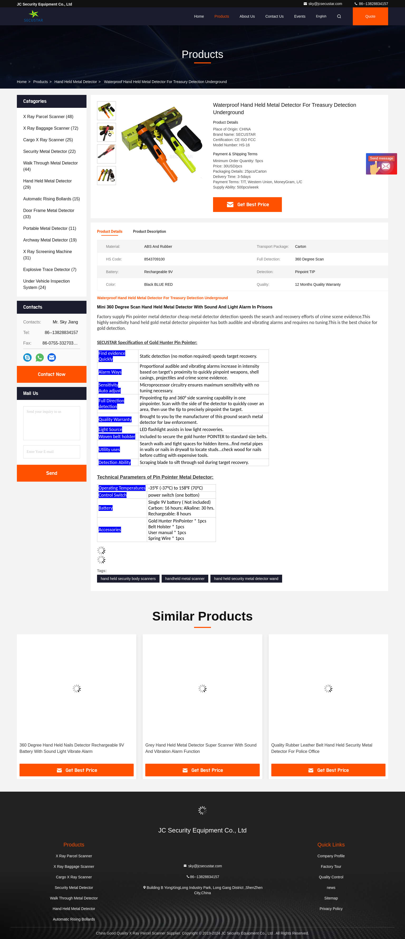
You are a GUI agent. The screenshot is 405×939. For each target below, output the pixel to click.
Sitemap (331, 898)
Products (222, 16)
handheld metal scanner (185, 579)
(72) (50, 128)
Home (199, 16)
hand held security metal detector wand (246, 579)
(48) (48, 116)
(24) (46, 284)
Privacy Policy (331, 909)
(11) (49, 228)
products (40, 82)
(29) (47, 184)
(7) (49, 269)
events (300, 16)
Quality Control (331, 877)
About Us (247, 16)
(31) (47, 254)
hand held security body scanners (128, 579)
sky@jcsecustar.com (323, 4)
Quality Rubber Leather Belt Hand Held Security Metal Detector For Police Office (321, 748)
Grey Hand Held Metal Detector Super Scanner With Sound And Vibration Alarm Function (201, 748)
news (331, 887)
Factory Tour (331, 866)
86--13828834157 (371, 4)
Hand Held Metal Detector (76, 82)
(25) (48, 140)
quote (370, 16)
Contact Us (274, 16)
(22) (49, 151)
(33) (48, 213)
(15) (51, 199)
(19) (50, 240)
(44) (50, 166)
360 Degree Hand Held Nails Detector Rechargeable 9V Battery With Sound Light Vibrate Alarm (72, 748)
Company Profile (331, 856)
